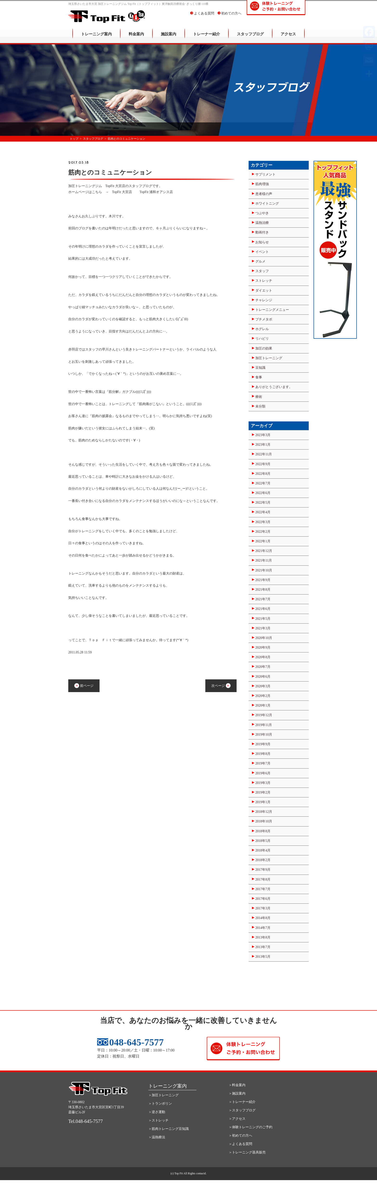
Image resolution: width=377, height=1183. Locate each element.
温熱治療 (262, 223)
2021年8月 (262, 589)
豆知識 (260, 367)
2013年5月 (262, 956)
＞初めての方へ (240, 1135)
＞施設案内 (237, 1093)
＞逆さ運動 (156, 1112)
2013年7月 (262, 947)
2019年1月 (262, 802)
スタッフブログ (250, 37)
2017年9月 (262, 869)
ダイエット (263, 290)
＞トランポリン (160, 1103)
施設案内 (168, 37)
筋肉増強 (262, 184)
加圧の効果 (263, 348)
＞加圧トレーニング (163, 1095)
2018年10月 (263, 821)
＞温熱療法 (156, 1137)
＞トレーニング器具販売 (247, 1152)
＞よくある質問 (240, 1144)
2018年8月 (262, 831)
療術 (258, 397)
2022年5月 (262, 502)
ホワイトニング (267, 203)
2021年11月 (263, 560)
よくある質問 (202, 17)
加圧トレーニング (268, 358)
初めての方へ (230, 17)
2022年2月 (262, 531)
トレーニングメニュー (272, 310)
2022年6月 (262, 493)
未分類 (260, 406)
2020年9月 (262, 647)
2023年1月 (262, 444)
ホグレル (262, 329)
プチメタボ (263, 319)
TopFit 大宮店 (122, 192)
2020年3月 (262, 686)
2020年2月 (262, 696)
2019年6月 (262, 773)
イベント (262, 252)
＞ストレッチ (158, 1120)
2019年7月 (262, 763)
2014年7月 (262, 928)
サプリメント (265, 174)
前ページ (84, 685)
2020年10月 (263, 638)
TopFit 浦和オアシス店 (156, 192)
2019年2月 (262, 792)
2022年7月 (262, 483)
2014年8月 (262, 918)
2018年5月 (262, 841)
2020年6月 (262, 676)
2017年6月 (262, 899)
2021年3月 (262, 628)
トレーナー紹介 (206, 37)
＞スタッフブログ (242, 1110)
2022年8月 (262, 474)
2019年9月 (262, 744)
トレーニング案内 (96, 37)
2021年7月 (262, 599)
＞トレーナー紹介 (242, 1102)
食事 (258, 377)
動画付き (262, 232)
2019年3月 (262, 783)
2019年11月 (263, 725)
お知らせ (262, 242)
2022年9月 (262, 464)
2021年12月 (263, 551)
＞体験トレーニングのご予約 (250, 1127)
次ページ (221, 685)
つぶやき (262, 213)
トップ (74, 138)
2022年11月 (263, 454)
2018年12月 (263, 812)
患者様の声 (263, 194)
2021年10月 (263, 570)
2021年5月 (262, 618)
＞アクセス (237, 1118)
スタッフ (262, 271)
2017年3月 (262, 908)
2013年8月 (262, 937)
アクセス (288, 37)
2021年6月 (262, 609)
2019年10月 (263, 734)
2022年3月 (262, 522)
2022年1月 (262, 541)
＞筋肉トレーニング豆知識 (168, 1129)
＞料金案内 (237, 1085)
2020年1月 (262, 705)
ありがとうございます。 (273, 387)
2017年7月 (262, 889)
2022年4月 (262, 512)
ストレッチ (263, 280)
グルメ (260, 261)
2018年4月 (262, 850)
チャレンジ (263, 300)
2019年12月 (263, 715)
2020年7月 (262, 667)
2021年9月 (262, 580)
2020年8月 (262, 657)
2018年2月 (262, 860)
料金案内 (136, 37)
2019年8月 (262, 754)
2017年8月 (262, 879)
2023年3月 (262, 435)
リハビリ (262, 338)
